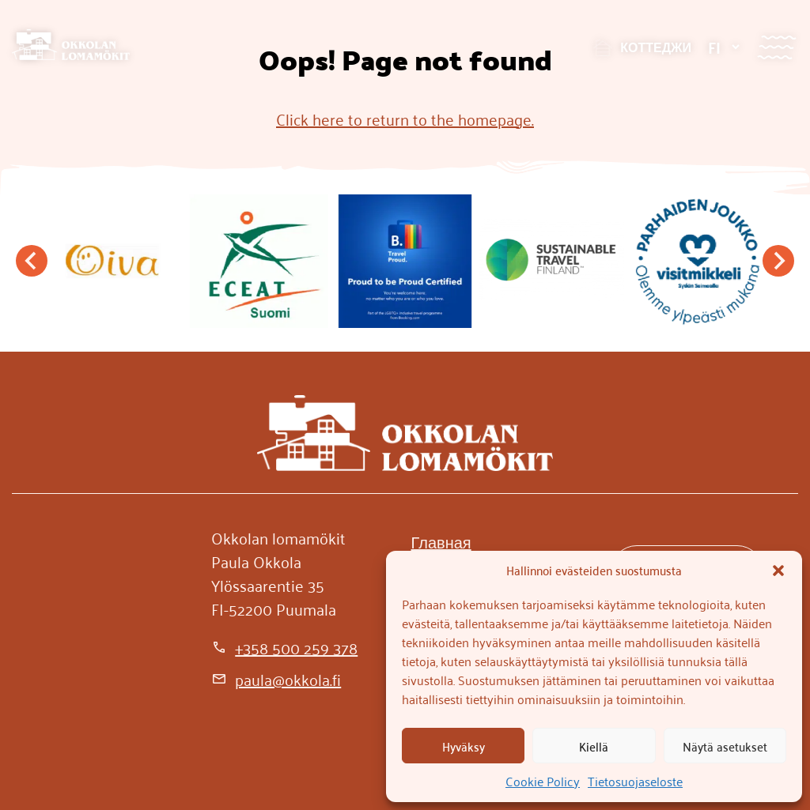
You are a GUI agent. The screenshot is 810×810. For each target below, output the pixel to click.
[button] (778, 570)
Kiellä (593, 746)
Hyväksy (463, 746)
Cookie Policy (542, 780)
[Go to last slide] (31, 261)
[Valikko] (776, 47)
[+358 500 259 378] (284, 647)
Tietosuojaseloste (635, 780)
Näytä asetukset (725, 746)
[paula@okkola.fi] (276, 679)
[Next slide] (778, 261)
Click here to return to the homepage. (405, 118)
